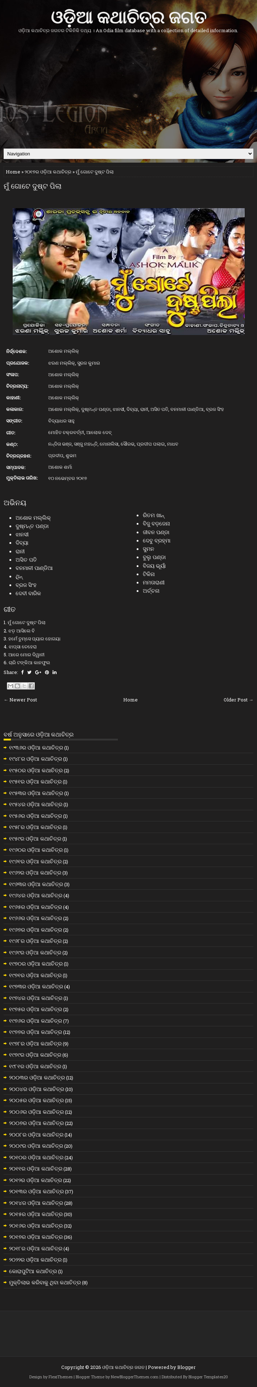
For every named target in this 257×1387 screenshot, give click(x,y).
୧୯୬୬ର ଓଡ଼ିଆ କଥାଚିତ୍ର (35, 918)
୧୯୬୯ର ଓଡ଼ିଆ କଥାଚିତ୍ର (35, 952)
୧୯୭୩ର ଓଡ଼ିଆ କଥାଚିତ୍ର (36, 986)
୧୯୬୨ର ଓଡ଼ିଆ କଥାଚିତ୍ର (35, 872)
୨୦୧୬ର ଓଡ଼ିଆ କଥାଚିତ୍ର (36, 1225)
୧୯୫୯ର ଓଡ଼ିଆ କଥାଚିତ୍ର (35, 838)
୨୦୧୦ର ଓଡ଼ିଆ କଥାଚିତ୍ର (36, 1157)
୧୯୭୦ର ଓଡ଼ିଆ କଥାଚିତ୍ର (36, 963)
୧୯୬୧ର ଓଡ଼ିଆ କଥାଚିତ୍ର (35, 861)
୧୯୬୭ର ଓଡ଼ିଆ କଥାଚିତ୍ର (35, 929)
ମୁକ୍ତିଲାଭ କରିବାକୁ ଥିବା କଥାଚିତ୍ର (45, 1282)
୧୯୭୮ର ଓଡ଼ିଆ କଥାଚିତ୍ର (35, 1043)
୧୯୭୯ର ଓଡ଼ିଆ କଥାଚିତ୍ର (35, 1054)
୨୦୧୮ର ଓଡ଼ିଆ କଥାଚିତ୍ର (35, 1248)
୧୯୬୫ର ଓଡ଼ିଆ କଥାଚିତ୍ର (35, 906)
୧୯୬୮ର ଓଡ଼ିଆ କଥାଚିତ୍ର (35, 940)
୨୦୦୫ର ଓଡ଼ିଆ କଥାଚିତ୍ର (36, 1100)
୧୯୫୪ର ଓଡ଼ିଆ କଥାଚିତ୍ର (35, 804)
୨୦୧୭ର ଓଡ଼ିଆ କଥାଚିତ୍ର (48, 171)
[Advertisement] (128, 90)
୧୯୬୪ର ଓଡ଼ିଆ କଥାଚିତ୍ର (35, 895)
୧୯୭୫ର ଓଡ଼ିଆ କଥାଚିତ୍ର (35, 1009)
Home (13, 171)
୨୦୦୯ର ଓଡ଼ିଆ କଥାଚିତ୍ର (36, 1145)
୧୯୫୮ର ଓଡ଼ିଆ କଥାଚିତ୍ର (35, 826)
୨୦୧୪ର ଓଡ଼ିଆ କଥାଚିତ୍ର (36, 1202)
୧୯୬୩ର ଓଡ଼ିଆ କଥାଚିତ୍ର (36, 884)
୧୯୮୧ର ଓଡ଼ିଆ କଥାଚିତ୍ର (35, 1066)
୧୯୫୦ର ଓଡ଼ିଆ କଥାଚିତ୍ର (36, 770)
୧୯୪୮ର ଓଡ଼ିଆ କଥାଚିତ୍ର (35, 758)
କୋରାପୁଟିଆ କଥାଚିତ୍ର (33, 1271)
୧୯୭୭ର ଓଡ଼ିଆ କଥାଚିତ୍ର (35, 1031)
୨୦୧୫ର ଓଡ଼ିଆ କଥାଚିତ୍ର (36, 1214)
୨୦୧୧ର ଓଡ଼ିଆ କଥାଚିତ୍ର (35, 1168)
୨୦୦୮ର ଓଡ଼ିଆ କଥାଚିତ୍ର (36, 1134)
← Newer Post (20, 699)
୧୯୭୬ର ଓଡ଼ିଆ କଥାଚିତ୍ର (35, 1020)
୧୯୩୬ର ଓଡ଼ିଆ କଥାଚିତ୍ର (36, 747)
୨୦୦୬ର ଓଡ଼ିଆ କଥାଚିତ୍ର (36, 1111)
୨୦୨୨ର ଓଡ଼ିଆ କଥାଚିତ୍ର (35, 1259)
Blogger (186, 1367)
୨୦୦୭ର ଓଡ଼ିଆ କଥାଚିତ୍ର (36, 1122)
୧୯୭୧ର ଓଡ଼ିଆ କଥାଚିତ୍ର (35, 975)
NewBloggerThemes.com (134, 1376)
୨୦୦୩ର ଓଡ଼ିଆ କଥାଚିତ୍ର (37, 1077)
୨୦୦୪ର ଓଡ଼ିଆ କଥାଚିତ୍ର (36, 1088)
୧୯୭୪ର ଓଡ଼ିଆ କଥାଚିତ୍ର (35, 997)
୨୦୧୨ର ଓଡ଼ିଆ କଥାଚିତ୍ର (35, 1180)
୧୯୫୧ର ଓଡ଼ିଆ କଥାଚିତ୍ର (35, 781)
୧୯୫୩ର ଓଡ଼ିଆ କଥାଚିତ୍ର (36, 792)
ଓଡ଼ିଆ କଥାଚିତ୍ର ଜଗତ (128, 16)
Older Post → (238, 699)
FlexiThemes (60, 1376)
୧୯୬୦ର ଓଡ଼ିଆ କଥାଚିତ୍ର (36, 849)
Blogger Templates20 (208, 1376)
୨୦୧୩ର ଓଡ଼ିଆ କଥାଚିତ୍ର (36, 1191)
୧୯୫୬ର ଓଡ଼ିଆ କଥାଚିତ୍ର (35, 815)
